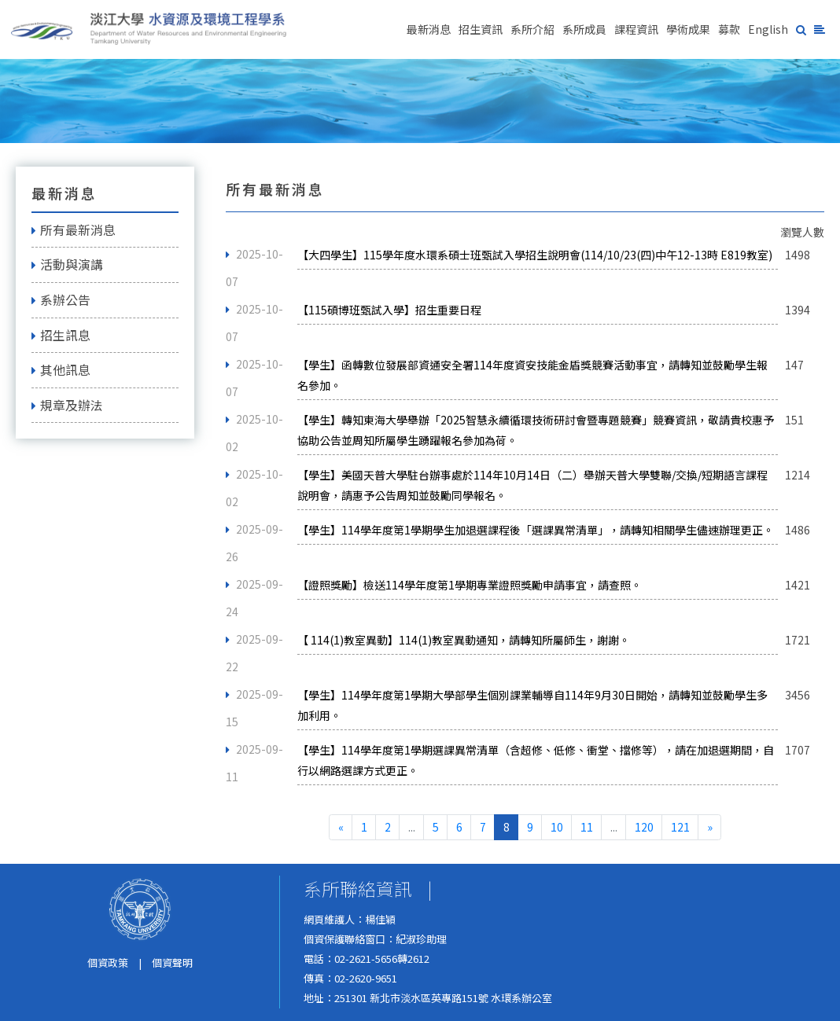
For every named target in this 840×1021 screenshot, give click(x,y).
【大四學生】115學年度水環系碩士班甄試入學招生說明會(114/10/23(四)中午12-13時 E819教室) (534, 255)
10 (557, 827)
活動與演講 (67, 264)
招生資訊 (481, 29)
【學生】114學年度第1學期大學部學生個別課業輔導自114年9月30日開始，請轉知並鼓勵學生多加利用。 (532, 705)
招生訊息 (60, 335)
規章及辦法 (67, 405)
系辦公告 (60, 300)
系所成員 (584, 29)
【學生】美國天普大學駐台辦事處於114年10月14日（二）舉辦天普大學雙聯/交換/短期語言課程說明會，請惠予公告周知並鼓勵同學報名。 (532, 485)
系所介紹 (532, 29)
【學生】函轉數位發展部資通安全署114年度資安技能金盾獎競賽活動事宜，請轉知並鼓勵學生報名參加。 (532, 375)
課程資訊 (636, 29)
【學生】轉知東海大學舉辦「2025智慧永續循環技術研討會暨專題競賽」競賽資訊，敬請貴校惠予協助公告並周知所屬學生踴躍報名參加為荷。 (535, 430)
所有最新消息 (73, 230)
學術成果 (688, 29)
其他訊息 (60, 370)
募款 (729, 29)
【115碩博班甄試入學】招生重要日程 (389, 310)
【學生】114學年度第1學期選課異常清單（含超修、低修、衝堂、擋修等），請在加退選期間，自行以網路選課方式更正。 (535, 760)
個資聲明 (172, 962)
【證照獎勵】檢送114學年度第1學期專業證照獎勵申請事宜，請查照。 (469, 585)
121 (680, 827)
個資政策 (107, 962)
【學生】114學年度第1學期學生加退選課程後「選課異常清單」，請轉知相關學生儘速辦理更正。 (535, 530)
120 (644, 827)
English (768, 29)
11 (586, 827)
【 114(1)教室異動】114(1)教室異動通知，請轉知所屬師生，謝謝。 (463, 640)
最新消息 (429, 29)
